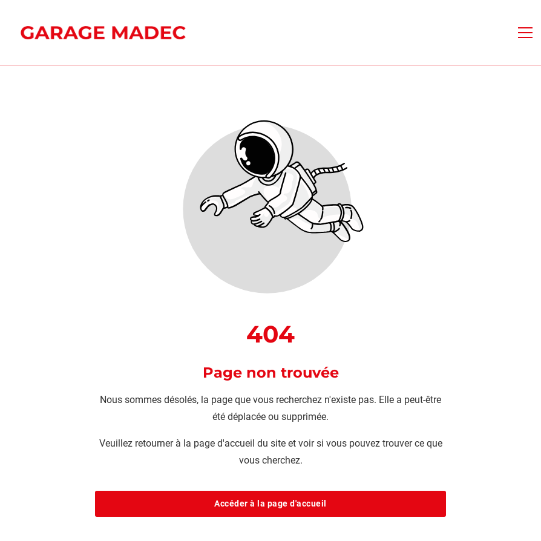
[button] (525, 32)
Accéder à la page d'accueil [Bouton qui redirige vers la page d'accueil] (270, 503)
